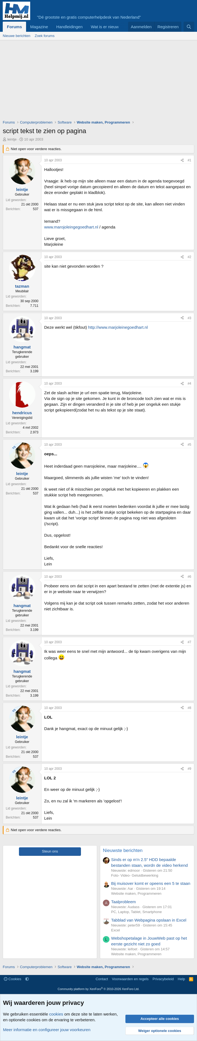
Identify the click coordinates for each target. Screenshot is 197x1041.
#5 (189, 445)
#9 (189, 769)
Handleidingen (69, 26)
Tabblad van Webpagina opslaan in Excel (148, 920)
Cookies (12, 979)
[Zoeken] (189, 27)
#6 (189, 577)
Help (181, 979)
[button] (27, 979)
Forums (14, 26)
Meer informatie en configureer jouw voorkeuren (47, 1029)
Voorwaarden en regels (130, 979)
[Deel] (182, 160)
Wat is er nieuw (105, 26)
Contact (101, 979)
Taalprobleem (123, 901)
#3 (189, 318)
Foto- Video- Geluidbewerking (134, 875)
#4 (189, 383)
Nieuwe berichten (16, 36)
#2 (189, 257)
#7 (189, 642)
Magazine (39, 26)
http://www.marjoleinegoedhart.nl (118, 327)
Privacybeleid (163, 979)
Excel (115, 930)
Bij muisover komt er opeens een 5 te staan (150, 883)
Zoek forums (44, 36)
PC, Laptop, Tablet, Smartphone (136, 912)
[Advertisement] (100, 81)
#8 (189, 708)
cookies (56, 1014)
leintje (12, 139)
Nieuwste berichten (123, 850)
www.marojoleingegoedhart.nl (71, 227)
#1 (189, 160)
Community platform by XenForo (98, 989)
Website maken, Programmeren (136, 893)
